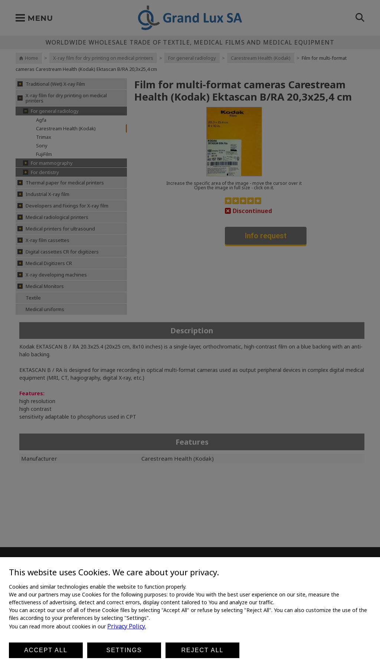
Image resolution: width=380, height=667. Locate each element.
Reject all (202, 650)
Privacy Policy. (126, 626)
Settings (124, 650)
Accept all (46, 650)
